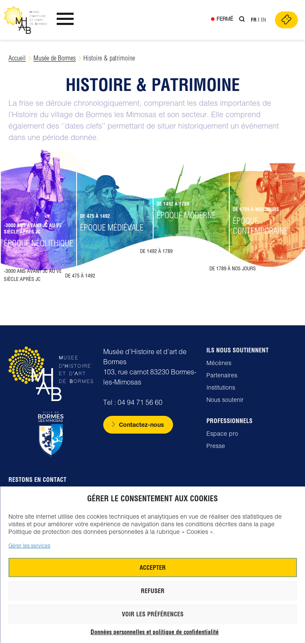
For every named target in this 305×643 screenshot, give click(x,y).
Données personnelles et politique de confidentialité (155, 632)
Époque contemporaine (260, 225)
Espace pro (222, 433)
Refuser (153, 591)
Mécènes (218, 363)
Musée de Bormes (54, 58)
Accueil (17, 58)
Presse (215, 446)
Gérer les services (29, 545)
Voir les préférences (153, 614)
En (263, 19)
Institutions (220, 387)
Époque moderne (186, 215)
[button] (38, 222)
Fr (253, 19)
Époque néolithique (38, 243)
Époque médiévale (111, 227)
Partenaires (221, 375)
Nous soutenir (225, 400)
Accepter (153, 568)
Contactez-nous (141, 424)
